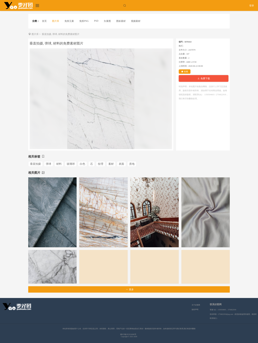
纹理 (100, 163)
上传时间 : (183, 66)
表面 (121, 163)
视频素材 (135, 21)
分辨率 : (182, 62)
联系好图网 (216, 304)
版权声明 (195, 309)
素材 (111, 163)
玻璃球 (71, 163)
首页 (44, 21)
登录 (251, 5)
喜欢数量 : (183, 58)
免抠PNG (84, 21)
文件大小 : (183, 50)
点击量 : (182, 54)
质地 (132, 163)
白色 (82, 163)
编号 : (181, 42)
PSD (96, 21)
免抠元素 (69, 21)
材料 (59, 163)
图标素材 (121, 21)
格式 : (181, 46)
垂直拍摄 (35, 163)
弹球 (48, 163)
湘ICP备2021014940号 (128, 334)
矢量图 (107, 21)
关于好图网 (196, 305)
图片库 (55, 21)
